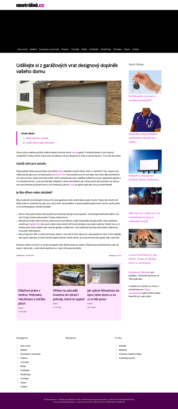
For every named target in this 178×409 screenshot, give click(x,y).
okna (74, 152)
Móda (84, 49)
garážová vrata (59, 174)
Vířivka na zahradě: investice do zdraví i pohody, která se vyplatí (68, 294)
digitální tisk (34, 224)
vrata (72, 185)
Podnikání (93, 49)
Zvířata (135, 49)
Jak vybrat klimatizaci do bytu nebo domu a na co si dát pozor (103, 294)
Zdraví (127, 49)
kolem (60, 171)
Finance (65, 49)
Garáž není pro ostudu (37, 138)
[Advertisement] (89, 29)
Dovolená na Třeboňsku (140, 272)
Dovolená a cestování (49, 49)
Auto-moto (23, 49)
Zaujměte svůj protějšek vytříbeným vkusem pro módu (143, 138)
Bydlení (33, 49)
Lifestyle (75, 49)
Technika (117, 49)
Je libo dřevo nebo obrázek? (40, 142)
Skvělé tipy (106, 49)
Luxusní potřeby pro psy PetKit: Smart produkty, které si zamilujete (143, 259)
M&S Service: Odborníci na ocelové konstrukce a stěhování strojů (144, 217)
